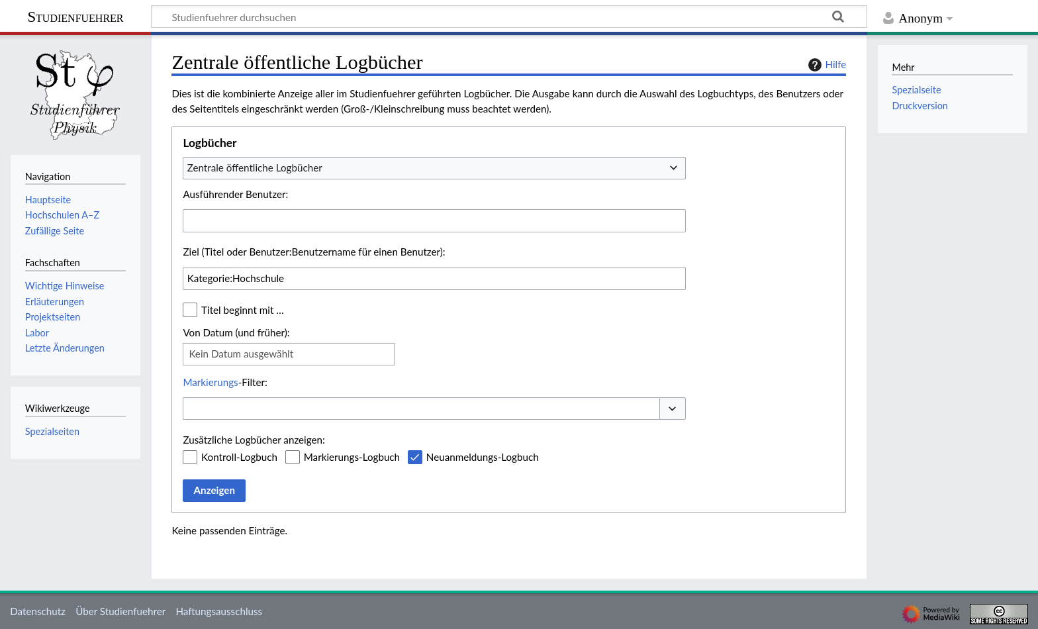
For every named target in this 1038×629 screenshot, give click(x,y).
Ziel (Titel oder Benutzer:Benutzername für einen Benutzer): (314, 252)
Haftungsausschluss (218, 611)
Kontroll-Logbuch (239, 457)
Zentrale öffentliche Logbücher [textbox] (254, 167)
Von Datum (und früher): (236, 332)
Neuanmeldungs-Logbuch (482, 457)
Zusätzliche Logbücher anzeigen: (253, 440)
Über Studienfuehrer (120, 611)
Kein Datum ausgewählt (241, 354)
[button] (672, 408)
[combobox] (434, 168)
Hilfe (825, 65)
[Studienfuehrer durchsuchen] (509, 16)
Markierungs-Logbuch (352, 457)
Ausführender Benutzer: (235, 194)
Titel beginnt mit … (242, 310)
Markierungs (210, 382)
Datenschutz (38, 611)
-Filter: (225, 382)
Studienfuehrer (75, 17)
